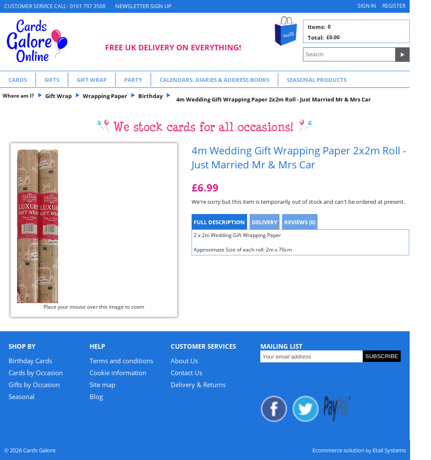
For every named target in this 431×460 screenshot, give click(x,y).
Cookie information (118, 372)
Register (393, 5)
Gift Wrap (92, 80)
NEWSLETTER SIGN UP (143, 6)
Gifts (51, 80)
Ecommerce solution (338, 450)
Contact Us (186, 372)
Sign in (367, 5)
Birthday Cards (30, 360)
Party (133, 80)
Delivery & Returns (198, 384)
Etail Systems (389, 450)
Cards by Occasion (36, 372)
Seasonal (22, 396)
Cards (18, 80)
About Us (184, 360)
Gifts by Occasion (34, 384)
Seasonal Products (317, 80)
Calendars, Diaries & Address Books (214, 80)
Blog (96, 396)
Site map (102, 384)
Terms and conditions (121, 360)
